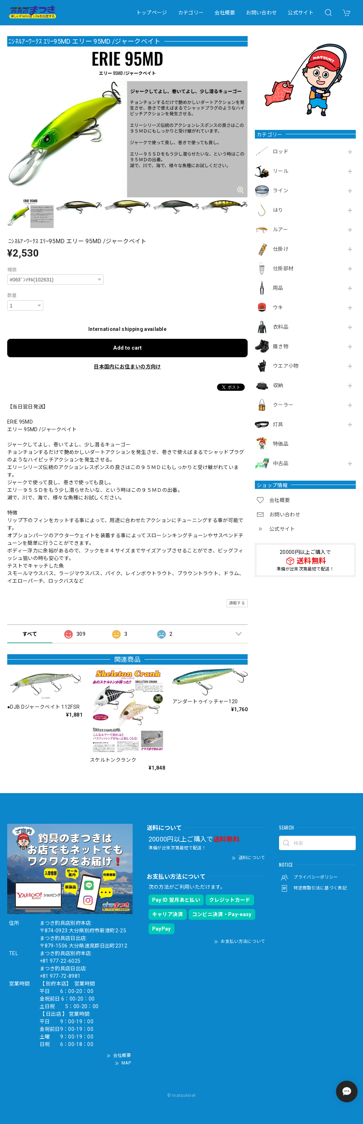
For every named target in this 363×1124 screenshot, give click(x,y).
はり (278, 210)
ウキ (278, 307)
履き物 (280, 346)
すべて (29, 634)
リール (280, 171)
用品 (278, 288)
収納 (278, 385)
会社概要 (224, 13)
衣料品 (280, 327)
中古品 (280, 463)
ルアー (280, 229)
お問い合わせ (261, 13)
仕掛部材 (283, 268)
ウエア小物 (286, 366)
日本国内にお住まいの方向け (127, 366)
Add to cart (127, 348)
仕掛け (280, 249)
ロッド (280, 151)
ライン (280, 190)
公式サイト (301, 13)
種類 (12, 269)
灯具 (278, 424)
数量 (12, 295)
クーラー (283, 405)
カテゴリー (191, 13)
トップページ (151, 13)
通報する (237, 603)
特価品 (280, 444)
